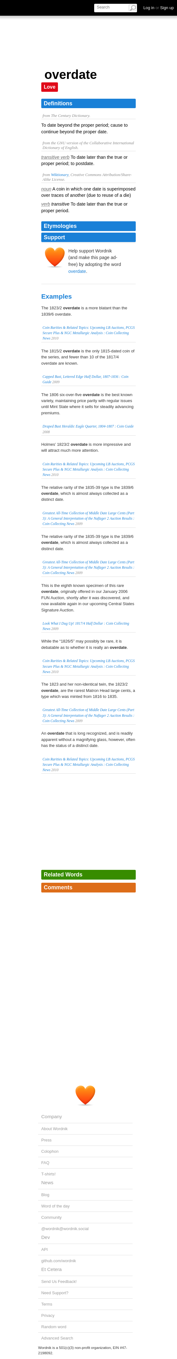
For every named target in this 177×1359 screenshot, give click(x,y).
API (44, 1249)
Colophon (50, 1151)
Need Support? (54, 1292)
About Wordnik (54, 1128)
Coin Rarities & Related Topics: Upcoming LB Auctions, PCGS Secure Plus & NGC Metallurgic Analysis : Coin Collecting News (89, 333)
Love (49, 87)
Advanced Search (57, 1338)
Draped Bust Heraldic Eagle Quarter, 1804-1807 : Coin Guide (88, 426)
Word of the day (55, 1206)
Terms (46, 1304)
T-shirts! (48, 1174)
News (47, 1182)
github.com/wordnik (58, 1260)
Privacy (47, 1315)
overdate (77, 271)
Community (51, 1217)
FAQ (45, 1162)
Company (51, 1116)
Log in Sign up (158, 7)
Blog (45, 1194)
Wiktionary (59, 175)
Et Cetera (51, 1269)
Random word (53, 1326)
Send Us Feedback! (59, 1281)
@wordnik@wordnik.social (64, 1228)
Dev (45, 1237)
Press (46, 1140)
